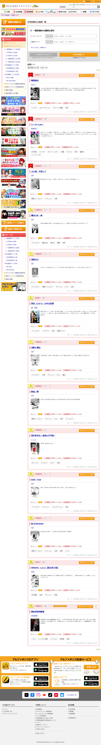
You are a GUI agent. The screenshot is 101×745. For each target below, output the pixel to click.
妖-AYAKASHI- (37, 524)
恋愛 (62, 152)
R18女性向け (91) (12, 71)
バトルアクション (57, 507)
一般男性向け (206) (13, 248)
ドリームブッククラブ (10, 713)
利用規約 (39, 709)
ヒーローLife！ (37, 124)
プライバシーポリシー (43, 727)
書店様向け (72, 718)
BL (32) (9, 266)
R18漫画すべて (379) (12, 65)
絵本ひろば (91, 667)
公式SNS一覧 (72, 695)
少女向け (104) (11, 244)
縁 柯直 (34, 308)
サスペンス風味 (58, 108)
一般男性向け (38, 118)
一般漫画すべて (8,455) (13, 49)
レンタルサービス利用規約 (44, 713)
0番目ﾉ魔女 (36, 348)
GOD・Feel (36, 480)
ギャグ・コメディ (53, 152)
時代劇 (62, 639)
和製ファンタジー (37, 198)
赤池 (32, 572)
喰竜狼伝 (35, 80)
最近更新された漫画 (12, 93)
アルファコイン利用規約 (44, 711)
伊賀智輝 (34, 616)
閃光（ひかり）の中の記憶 (42, 304)
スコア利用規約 (41, 716)
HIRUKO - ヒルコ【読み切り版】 (45, 568)
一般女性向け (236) (13, 251)
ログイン (97, 1)
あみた (33, 85)
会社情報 (72, 709)
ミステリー (45, 331)
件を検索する (78, 54)
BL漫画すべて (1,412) (12, 74)
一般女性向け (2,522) (13, 62)
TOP (2, 15)
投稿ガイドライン (42, 724)
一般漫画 (12, 15)
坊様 (61, 551)
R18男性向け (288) (13, 68)
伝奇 (66, 108)
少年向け (37, 74)
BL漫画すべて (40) (11, 263)
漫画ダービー (61, 331)
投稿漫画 (7, 15)
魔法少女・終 (36, 215)
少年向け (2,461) (12, 52)
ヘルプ (38, 722)
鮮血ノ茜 (35, 392)
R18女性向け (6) (12, 260)
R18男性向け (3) (12, 257)
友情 (55, 595)
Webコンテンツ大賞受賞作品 (15, 87)
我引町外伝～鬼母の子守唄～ (43, 436)
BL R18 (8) (10, 270)
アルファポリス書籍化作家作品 (15, 84)
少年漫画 (34, 595)
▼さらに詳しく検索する (38, 47)
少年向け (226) (11, 241)
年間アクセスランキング (13, 46)
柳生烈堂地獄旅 (37, 612)
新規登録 (88, 1)
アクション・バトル (62, 287)
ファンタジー (35, 243)
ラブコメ (69, 152)
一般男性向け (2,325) (13, 58)
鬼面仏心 (35, 259)
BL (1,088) (10, 77)
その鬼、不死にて (38, 171)
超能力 (82, 152)
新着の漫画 (9, 90)
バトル (67, 551)
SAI (32, 175)
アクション (48, 198)
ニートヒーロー (36, 155)
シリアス (34, 108)
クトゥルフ (53, 639)
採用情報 (72, 713)
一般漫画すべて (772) (12, 238)
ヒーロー (42, 152)
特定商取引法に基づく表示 (44, 718)
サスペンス (34, 463)
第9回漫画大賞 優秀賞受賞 (60, 606)
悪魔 (58, 243)
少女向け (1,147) (12, 55)
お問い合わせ (40, 729)
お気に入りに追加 (86, 75)
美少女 (52, 243)
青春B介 (34, 129)
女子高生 (34, 152)
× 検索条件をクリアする (78, 57)
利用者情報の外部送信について (46, 720)
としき (33, 440)
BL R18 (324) (11, 80)
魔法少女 (45, 243)
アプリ (6, 709)
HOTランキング (11, 43)
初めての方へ (40, 733)
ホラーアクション (45, 108)
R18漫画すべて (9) (11, 254)
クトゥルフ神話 (43, 639)
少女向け (37, 297)
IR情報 (71, 711)
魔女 (64, 375)
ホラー (52, 463)
